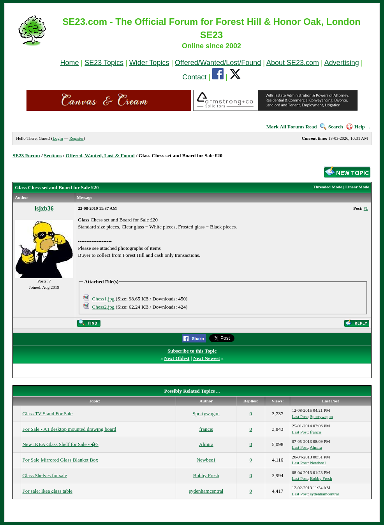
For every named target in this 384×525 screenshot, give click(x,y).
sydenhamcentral (206, 491)
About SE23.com (292, 63)
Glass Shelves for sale (45, 475)
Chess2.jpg (103, 307)
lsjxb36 (44, 208)
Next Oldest (176, 358)
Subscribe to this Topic (192, 351)
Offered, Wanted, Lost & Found (99, 155)
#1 (366, 208)
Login (58, 138)
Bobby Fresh (206, 475)
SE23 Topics (104, 63)
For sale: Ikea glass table (48, 491)
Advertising (341, 63)
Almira (206, 444)
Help (355, 127)
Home (69, 63)
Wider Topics (149, 63)
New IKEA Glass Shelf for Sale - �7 (61, 444)
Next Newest (206, 358)
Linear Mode (357, 186)
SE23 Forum (26, 155)
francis (206, 429)
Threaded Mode (327, 186)
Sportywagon (206, 413)
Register (76, 138)
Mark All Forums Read (291, 127)
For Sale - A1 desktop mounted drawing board (69, 429)
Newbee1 (206, 460)
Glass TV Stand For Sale (48, 413)
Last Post (300, 416)
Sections (53, 155)
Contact (194, 77)
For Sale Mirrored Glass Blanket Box (61, 460)
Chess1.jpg (103, 299)
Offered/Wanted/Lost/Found (218, 63)
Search (331, 127)
